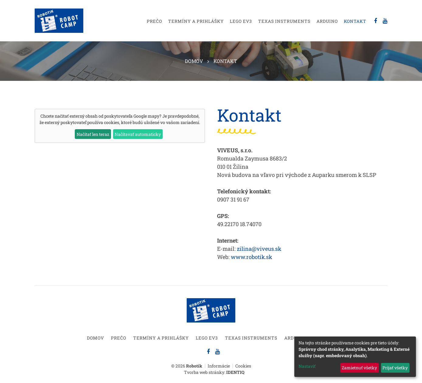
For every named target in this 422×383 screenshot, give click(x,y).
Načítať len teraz (93, 134)
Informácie (219, 366)
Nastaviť (307, 366)
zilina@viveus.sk (259, 248)
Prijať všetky (395, 368)
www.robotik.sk (251, 257)
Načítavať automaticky (138, 134)
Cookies (243, 366)
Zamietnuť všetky (359, 368)
